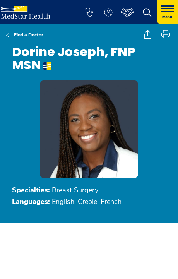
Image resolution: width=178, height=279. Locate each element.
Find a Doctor (28, 35)
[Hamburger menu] (167, 12)
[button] (89, 12)
